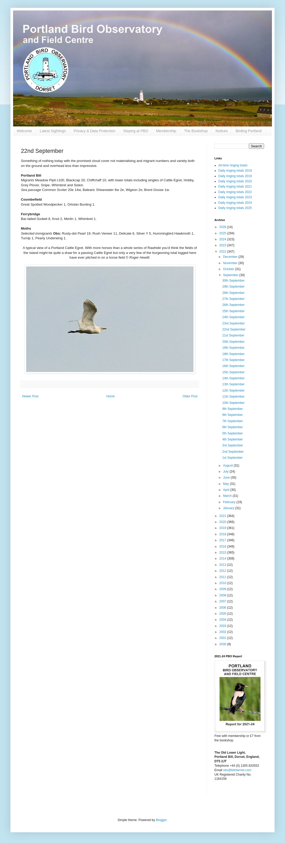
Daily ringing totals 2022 (235, 192)
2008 (223, 595)
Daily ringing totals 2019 (235, 176)
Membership (166, 131)
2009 (223, 589)
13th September (233, 384)
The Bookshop (196, 131)
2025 (223, 233)
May (226, 484)
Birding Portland (249, 131)
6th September (232, 427)
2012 (223, 571)
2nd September (233, 452)
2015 (223, 552)
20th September (233, 342)
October (229, 269)
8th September (232, 415)
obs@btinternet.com (237, 770)
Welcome (24, 131)
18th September (233, 354)
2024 (223, 239)
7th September (232, 421)
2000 (223, 644)
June (227, 477)
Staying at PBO (135, 131)
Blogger (161, 820)
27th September (233, 299)
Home (110, 396)
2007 (223, 601)
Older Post (190, 396)
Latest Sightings (53, 131)
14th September (233, 378)
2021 (223, 516)
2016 (223, 546)
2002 (223, 632)
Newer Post (30, 396)
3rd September (232, 445)
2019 (223, 528)
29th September (233, 286)
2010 (223, 583)
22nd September (234, 329)
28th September (233, 293)
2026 (223, 227)
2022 (223, 251)
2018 (223, 534)
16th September (233, 366)
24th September (233, 317)
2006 (223, 607)
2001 (223, 638)
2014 (223, 558)
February (229, 502)
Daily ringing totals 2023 (235, 197)
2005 (223, 613)
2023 (223, 245)
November (230, 263)
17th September (233, 360)
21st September (233, 335)
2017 (223, 540)
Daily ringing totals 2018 (235, 170)
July (226, 471)
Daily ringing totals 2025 (235, 208)
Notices (221, 131)
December (230, 257)
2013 (223, 565)
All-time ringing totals (232, 165)
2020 (223, 522)
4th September (232, 439)
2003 (223, 626)
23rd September (233, 323)
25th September (233, 311)
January (229, 508)
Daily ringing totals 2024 (235, 203)
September (231, 275)
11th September (233, 396)
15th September (233, 372)
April (226, 490)
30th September (233, 280)
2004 (223, 619)
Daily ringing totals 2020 (235, 181)
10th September (233, 403)
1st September (232, 458)
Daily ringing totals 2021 (235, 186)
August (228, 465)
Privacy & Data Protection (95, 131)
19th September (233, 348)
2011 (223, 577)
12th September (233, 390)
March (228, 496)
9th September (232, 409)
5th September (232, 433)
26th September (233, 305)
